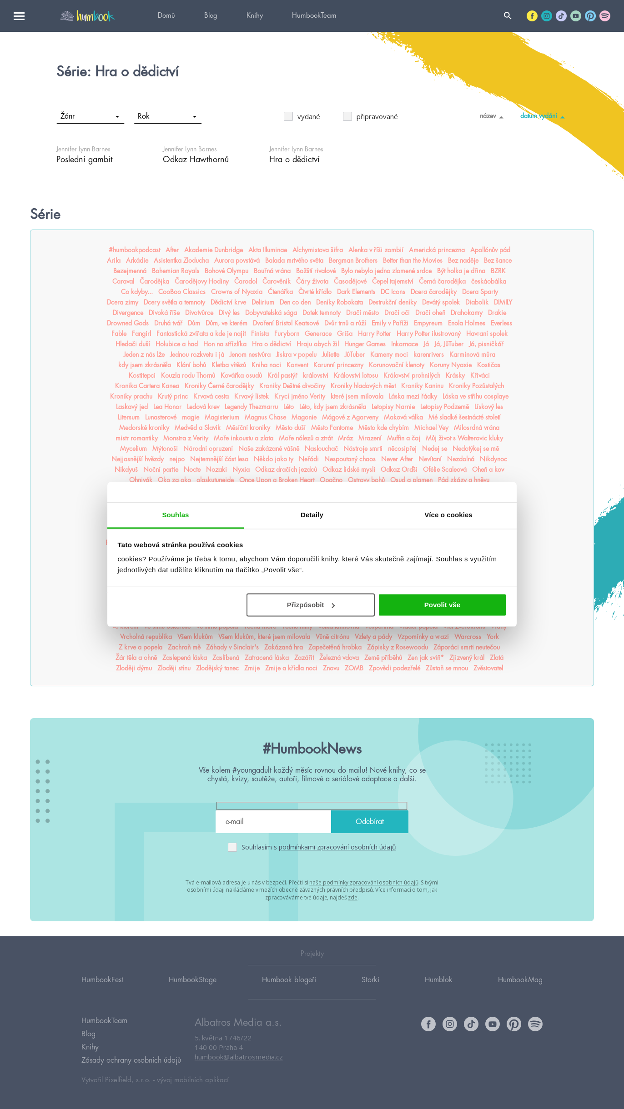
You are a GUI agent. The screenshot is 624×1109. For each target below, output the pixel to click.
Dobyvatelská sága (271, 313)
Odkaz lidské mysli (348, 469)
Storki (370, 980)
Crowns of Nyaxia (236, 292)
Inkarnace (404, 344)
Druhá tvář (168, 323)
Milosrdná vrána (476, 428)
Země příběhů (383, 657)
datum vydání (544, 117)
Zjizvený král (466, 657)
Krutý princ (173, 396)
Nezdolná (460, 459)
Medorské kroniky (144, 428)
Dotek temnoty (321, 313)
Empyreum (428, 323)
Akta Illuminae (267, 250)
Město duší (291, 428)
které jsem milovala (357, 396)
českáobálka (488, 281)
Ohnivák (140, 480)
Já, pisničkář (486, 344)
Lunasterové (160, 417)
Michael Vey (431, 428)
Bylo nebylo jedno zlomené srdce (386, 271)
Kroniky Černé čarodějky (219, 386)
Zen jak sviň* (426, 657)
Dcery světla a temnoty (174, 302)
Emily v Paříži (390, 323)
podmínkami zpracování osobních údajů (337, 847)
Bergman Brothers (353, 260)
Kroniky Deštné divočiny (292, 386)
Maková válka (403, 417)
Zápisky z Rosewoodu (397, 647)
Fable (118, 333)
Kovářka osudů (241, 375)
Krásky (455, 375)
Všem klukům (195, 637)
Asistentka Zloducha (181, 260)
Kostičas (488, 365)
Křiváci (480, 375)
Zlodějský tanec (217, 668)
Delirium (263, 302)
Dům (194, 323)
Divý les (229, 313)
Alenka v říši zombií (375, 250)
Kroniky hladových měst (363, 386)
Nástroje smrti (362, 448)
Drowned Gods (128, 323)
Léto (288, 407)
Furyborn (286, 333)
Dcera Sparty (480, 292)
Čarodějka (154, 281)
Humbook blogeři (289, 980)
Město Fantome (332, 428)
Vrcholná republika (146, 637)
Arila (114, 260)
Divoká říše (164, 313)
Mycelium (133, 448)
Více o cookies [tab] (448, 515)
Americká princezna (437, 250)
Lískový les (488, 407)
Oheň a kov (488, 469)
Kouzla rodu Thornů (188, 375)
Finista (260, 333)
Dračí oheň (430, 313)
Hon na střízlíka (225, 344)
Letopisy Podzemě (444, 407)
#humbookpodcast (134, 250)
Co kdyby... (137, 292)
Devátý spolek (441, 302)
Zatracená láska (267, 657)
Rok (167, 116)
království (315, 375)
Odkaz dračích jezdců (286, 469)
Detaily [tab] (312, 515)
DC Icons (393, 292)
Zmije (252, 668)
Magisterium (222, 417)
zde (352, 897)
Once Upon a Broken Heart (276, 480)
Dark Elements (356, 292)
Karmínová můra (472, 354)
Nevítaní (430, 459)
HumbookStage (192, 980)
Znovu (331, 668)
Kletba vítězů (228, 365)
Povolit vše (442, 605)
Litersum (129, 417)
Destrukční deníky (392, 302)
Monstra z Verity (185, 438)
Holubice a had (177, 344)
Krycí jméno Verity (299, 396)
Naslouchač (321, 448)
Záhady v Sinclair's (232, 647)
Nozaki (216, 469)
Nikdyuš (126, 469)
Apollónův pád (490, 250)
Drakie (497, 313)
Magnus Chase (265, 417)
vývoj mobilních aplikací (193, 1080)
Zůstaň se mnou (447, 668)
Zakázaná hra (283, 647)
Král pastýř (282, 375)
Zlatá (496, 657)
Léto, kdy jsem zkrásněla (332, 407)
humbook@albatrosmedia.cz (239, 1056)
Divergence (128, 313)
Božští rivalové (316, 271)
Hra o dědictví (271, 344)
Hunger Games (365, 344)
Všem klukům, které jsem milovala (264, 637)
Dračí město (362, 313)
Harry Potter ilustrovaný (429, 333)
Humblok (439, 980)
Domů (166, 15)
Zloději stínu (174, 668)
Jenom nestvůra (250, 354)
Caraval (123, 281)
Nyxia (241, 469)
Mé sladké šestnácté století (464, 417)
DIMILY (503, 302)
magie (190, 417)
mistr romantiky (137, 438)
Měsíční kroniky (248, 428)
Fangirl (141, 333)
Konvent (297, 365)
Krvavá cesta (211, 396)
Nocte (192, 469)
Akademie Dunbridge (213, 250)
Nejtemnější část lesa (219, 459)
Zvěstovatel (488, 668)
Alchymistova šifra (317, 250)
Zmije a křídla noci (291, 668)
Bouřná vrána (272, 271)
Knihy (255, 15)
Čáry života (312, 281)
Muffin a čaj (403, 438)
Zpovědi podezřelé (394, 668)
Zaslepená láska (184, 657)
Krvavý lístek (251, 396)
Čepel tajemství (392, 281)
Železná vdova (339, 657)
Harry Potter (374, 333)
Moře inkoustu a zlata (243, 438)
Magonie (304, 417)
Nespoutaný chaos (350, 459)
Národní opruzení (208, 448)
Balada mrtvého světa (294, 260)
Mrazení (370, 438)
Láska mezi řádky (413, 396)
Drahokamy (467, 313)
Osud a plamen (411, 480)
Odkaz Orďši (399, 469)
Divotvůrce (199, 313)
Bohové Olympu (226, 271)
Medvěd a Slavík (198, 428)
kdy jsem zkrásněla (144, 365)
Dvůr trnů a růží (345, 323)
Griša (344, 333)
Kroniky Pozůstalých (476, 386)
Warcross (467, 637)
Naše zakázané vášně (268, 448)
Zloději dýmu (134, 668)
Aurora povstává (237, 260)
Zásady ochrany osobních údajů (131, 1060)
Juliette (330, 354)
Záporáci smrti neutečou (466, 647)
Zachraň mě (184, 647)
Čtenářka (280, 292)
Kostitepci (142, 375)
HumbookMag (520, 980)
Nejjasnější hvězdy (137, 459)
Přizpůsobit (311, 605)
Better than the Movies (413, 260)
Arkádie (137, 260)
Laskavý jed (132, 407)
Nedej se (434, 448)
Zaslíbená (225, 657)
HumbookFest (102, 980)
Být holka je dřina (461, 271)
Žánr (89, 116)
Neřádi (309, 459)
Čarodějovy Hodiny (202, 281)
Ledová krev (203, 407)
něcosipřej (402, 448)
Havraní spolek (487, 333)
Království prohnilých (411, 375)
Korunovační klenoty (396, 365)
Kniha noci (266, 365)
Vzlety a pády (373, 637)
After (172, 250)
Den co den (295, 302)
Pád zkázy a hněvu (463, 480)
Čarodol (245, 281)
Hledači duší (133, 344)
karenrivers (428, 354)
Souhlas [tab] (175, 515)
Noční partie (160, 469)
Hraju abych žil (318, 344)
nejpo (177, 459)
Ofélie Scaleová (445, 469)
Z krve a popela (140, 647)
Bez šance (498, 260)
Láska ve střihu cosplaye (475, 396)
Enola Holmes (466, 323)
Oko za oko (174, 480)
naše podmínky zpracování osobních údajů (363, 882)
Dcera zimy (122, 302)
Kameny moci (389, 354)
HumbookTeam (314, 15)
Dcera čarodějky (434, 292)
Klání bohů (191, 365)
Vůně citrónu (332, 637)
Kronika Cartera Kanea (147, 386)
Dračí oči (397, 313)
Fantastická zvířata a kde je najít (201, 333)
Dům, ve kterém (226, 323)
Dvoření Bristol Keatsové (286, 323)
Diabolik (476, 302)
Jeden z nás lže (144, 354)
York (493, 637)
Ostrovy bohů (366, 480)
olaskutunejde (215, 480)
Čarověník (276, 281)
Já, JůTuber (448, 344)
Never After (397, 459)
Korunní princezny (338, 365)
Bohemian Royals (175, 271)
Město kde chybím (383, 428)
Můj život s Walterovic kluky (464, 438)
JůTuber (355, 354)
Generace (318, 333)
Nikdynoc (493, 459)
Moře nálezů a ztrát (305, 438)
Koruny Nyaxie (451, 365)
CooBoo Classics (182, 292)
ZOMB (354, 668)
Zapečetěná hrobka (335, 647)
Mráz (345, 438)
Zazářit (304, 657)
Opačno (331, 480)
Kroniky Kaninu (422, 386)
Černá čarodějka (442, 281)
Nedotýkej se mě (476, 448)
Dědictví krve (228, 302)
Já (426, 344)
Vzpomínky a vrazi (423, 637)
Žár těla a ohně (136, 657)
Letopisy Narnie (393, 407)
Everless (501, 323)
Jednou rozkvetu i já (197, 354)
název (493, 117)
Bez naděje (463, 260)
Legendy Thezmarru (251, 407)
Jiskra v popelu (296, 354)
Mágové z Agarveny (350, 417)
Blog (210, 15)
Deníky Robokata (339, 302)
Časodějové (350, 281)
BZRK (498, 271)
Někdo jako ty (273, 459)
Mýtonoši (165, 448)
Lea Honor (167, 407)
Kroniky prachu (131, 396)
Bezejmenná (129, 271)
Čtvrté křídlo (315, 292)
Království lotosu (356, 375)
